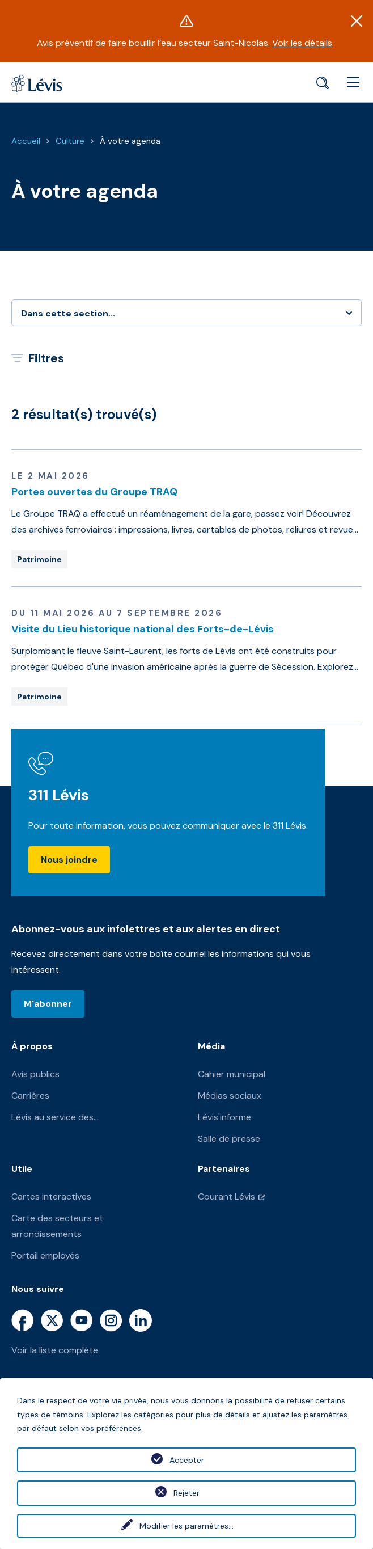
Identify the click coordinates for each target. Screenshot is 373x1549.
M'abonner (48, 1004)
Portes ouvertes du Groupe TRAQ (94, 492)
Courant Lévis (226, 1196)
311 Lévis (58, 795)
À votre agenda (130, 141)
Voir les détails (302, 43)
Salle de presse (229, 1139)
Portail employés (45, 1255)
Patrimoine (39, 559)
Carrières (30, 1095)
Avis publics (35, 1074)
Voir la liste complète (54, 1350)
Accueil (25, 141)
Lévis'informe (224, 1117)
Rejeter (186, 1493)
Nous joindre (69, 860)
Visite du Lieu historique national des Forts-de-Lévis (142, 629)
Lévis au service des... (55, 1117)
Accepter (186, 1460)
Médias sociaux (229, 1095)
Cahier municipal (231, 1074)
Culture (70, 141)
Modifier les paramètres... (186, 1526)
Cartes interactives (51, 1196)
